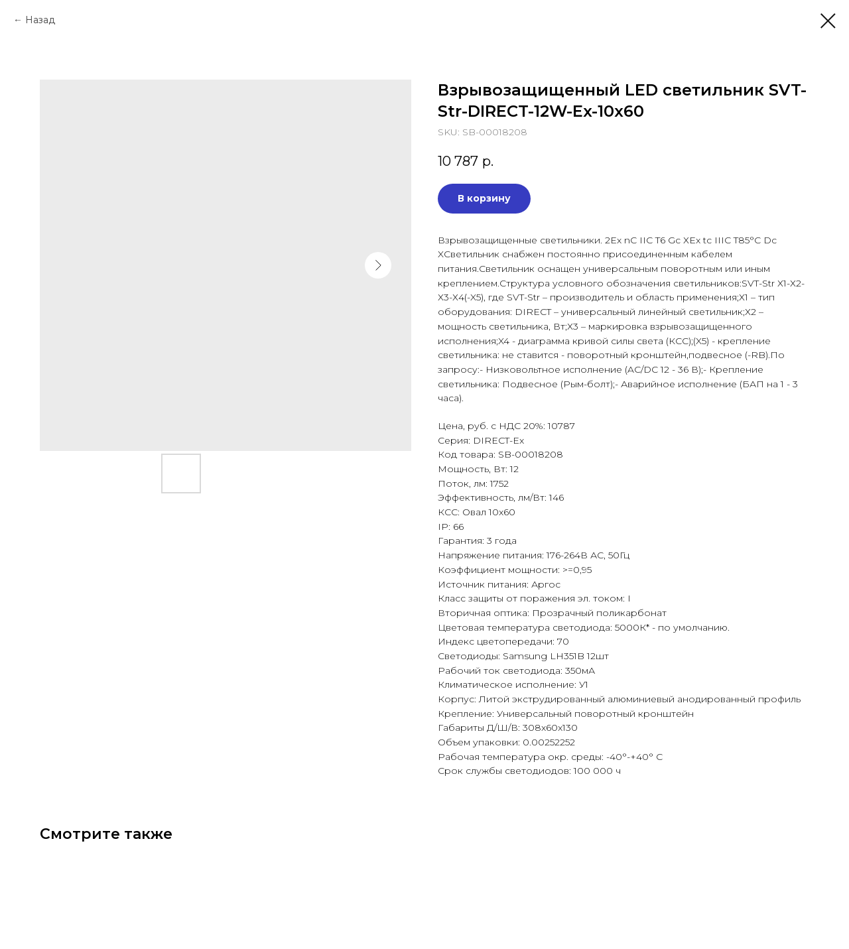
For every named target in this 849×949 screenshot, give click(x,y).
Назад (40, 20)
